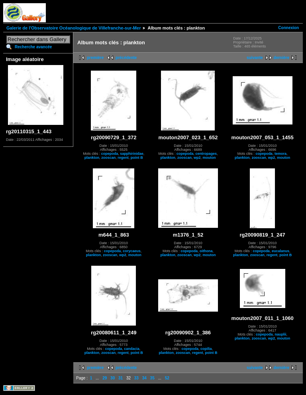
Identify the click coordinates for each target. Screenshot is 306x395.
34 (144, 378)
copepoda (109, 154)
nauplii (280, 334)
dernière (281, 57)
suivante (255, 57)
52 (167, 378)
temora (280, 154)
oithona (206, 251)
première (95, 57)
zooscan (108, 158)
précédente (126, 57)
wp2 (197, 158)
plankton (92, 158)
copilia (206, 349)
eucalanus (280, 251)
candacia (131, 349)
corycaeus (132, 251)
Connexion (288, 28)
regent (123, 158)
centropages (206, 154)
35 (152, 378)
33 (136, 378)
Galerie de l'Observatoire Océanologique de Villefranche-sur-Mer (73, 28)
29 (104, 378)
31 (120, 378)
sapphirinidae (131, 154)
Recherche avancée (33, 47)
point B (137, 158)
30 (112, 378)
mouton (209, 158)
